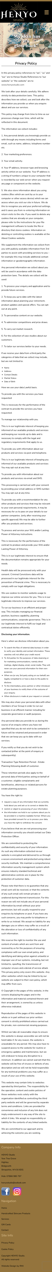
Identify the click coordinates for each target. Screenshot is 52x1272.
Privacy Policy (7, 1242)
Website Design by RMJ (12, 1266)
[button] (47, 12)
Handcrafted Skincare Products (15, 1213)
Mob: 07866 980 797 (11, 1176)
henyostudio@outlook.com (13, 1182)
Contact (4, 1230)
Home (4, 1208)
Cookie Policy (7, 1249)
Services (5, 1219)
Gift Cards (6, 1224)
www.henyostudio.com (12, 84)
